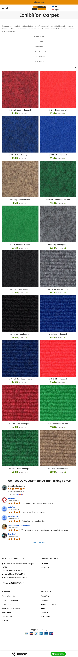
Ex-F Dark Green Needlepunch (58, 199)
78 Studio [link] (11, 498)
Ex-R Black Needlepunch (20, 333)
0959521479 (20, 573)
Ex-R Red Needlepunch (58, 378)
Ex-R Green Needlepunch (58, 423)
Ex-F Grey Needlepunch (58, 244)
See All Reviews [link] (39, 542)
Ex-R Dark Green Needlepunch (20, 468)
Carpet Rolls (45, 599)
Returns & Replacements (11, 607)
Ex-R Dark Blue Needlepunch (20, 378)
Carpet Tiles (45, 595)
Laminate (44, 612)
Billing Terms (6, 612)
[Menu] (3, 8)
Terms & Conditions (9, 595)
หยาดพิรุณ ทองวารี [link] (14, 515)
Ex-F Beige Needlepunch (20, 199)
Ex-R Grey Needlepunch (58, 289)
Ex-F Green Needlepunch (20, 244)
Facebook (44, 562)
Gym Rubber (45, 616)
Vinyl (43, 607)
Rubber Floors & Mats (49, 603)
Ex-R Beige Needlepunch (58, 468)
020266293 (18, 570)
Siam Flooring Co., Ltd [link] (16, 485)
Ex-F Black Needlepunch (20, 289)
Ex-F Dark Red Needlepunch (20, 110)
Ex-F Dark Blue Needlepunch (20, 155)
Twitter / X (45, 567)
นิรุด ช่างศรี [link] (12, 533)
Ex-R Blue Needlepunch (58, 333)
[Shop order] (74, 67)
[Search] (7, 8)
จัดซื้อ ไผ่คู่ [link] (11, 507)
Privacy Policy (7, 603)
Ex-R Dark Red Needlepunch (20, 423)
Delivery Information (10, 599)
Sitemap (5, 620)
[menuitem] (64, 6)
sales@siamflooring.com (18, 576)
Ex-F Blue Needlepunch (58, 155)
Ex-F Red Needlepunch (58, 110)
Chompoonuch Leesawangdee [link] (19, 524)
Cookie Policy (7, 616)
